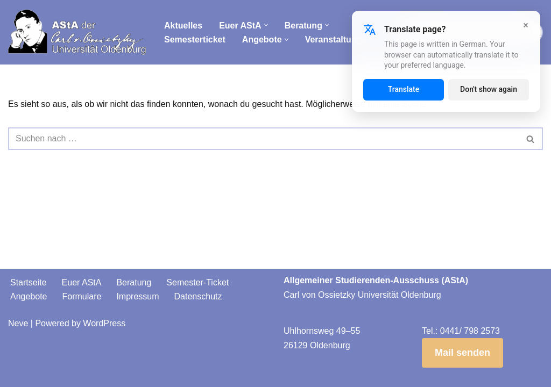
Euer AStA (82, 282)
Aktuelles (183, 25)
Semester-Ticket (197, 282)
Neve (18, 323)
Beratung (133, 282)
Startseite (28, 282)
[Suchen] (263, 138)
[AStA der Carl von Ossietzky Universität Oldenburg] (77, 32)
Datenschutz (198, 296)
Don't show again (488, 89)
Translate (404, 89)
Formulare (82, 296)
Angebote (28, 296)
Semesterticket (194, 39)
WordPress (104, 323)
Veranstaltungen (338, 39)
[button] (266, 25)
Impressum (137, 296)
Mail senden (462, 352)
